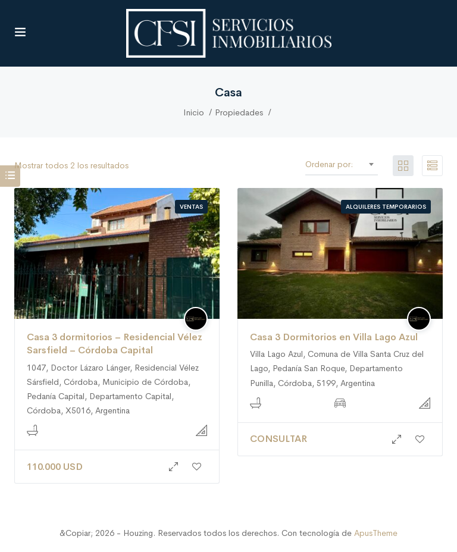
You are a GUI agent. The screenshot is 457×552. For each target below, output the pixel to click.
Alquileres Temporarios (386, 207)
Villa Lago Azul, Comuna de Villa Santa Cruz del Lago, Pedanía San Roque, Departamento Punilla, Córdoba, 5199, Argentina (337, 368)
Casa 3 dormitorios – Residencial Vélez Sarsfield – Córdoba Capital (114, 343)
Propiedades (239, 112)
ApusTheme (375, 533)
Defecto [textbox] (363, 164)
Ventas (191, 207)
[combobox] (366, 164)
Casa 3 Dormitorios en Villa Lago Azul (334, 337)
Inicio (193, 112)
